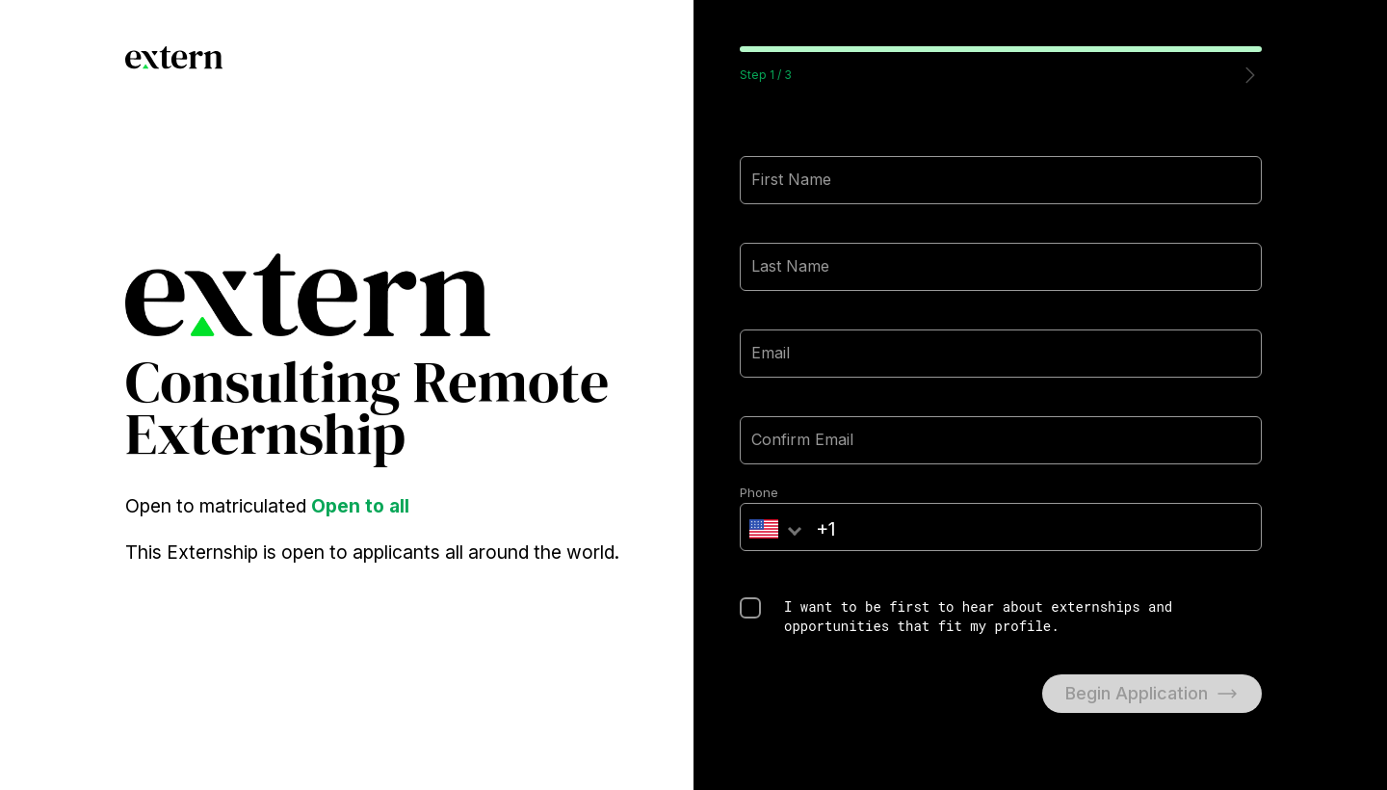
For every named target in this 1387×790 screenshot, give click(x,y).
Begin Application (1152, 693)
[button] (1250, 75)
